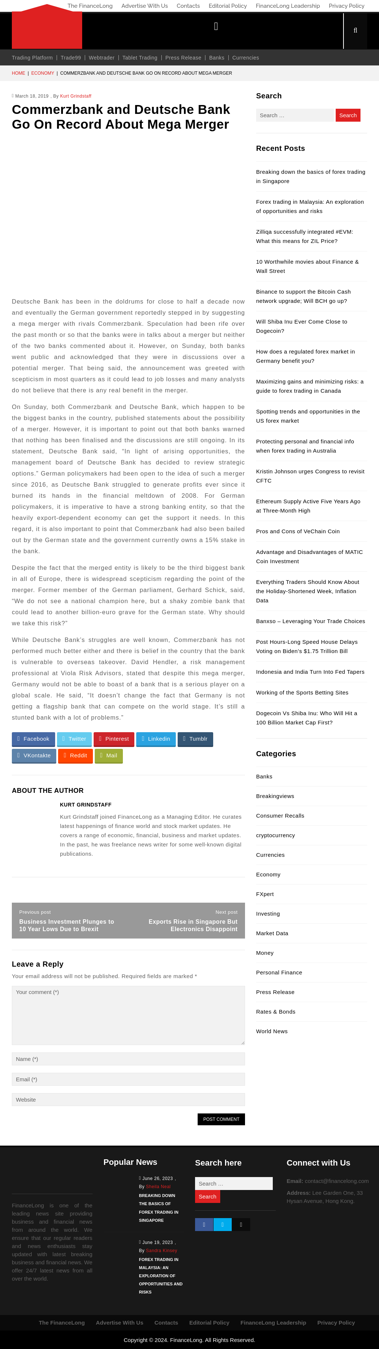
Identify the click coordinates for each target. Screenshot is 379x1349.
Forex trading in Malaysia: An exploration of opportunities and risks (160, 1275)
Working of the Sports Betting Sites (302, 692)
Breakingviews (275, 796)
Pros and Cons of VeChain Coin (298, 531)
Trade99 (71, 57)
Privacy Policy (347, 6)
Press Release (183, 57)
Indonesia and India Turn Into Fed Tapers (310, 672)
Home (18, 73)
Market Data (272, 933)
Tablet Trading (140, 57)
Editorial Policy (228, 6)
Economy (42, 73)
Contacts (188, 6)
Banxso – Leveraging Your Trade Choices (310, 621)
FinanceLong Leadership (288, 6)
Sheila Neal (158, 1186)
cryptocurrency (275, 835)
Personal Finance (279, 972)
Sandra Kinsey (161, 1250)
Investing (268, 913)
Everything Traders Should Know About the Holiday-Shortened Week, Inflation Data (307, 591)
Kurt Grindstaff (76, 96)
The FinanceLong (90, 6)
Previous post (35, 912)
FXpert (265, 894)
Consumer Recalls (280, 815)
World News (272, 1031)
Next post (227, 912)
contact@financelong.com (337, 1181)
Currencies (245, 57)
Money (265, 953)
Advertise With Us (144, 6)
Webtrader (102, 57)
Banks (216, 57)
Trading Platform (32, 57)
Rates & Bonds (276, 1011)
